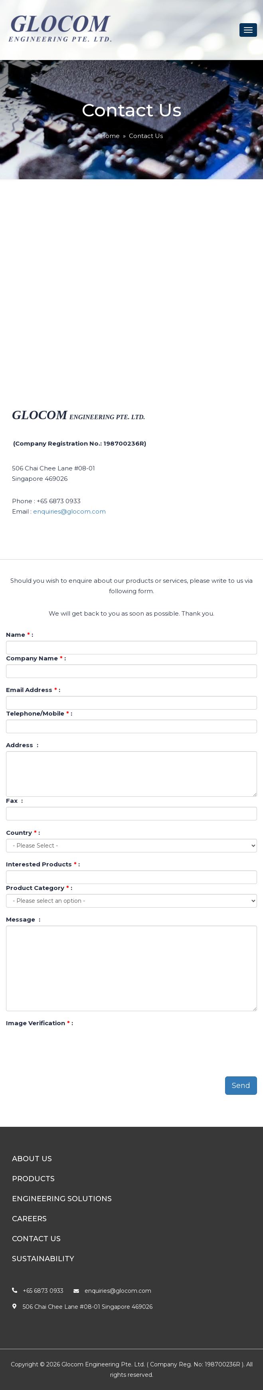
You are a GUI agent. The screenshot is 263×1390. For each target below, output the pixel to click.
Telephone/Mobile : (39, 713)
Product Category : (39, 888)
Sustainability (43, 1258)
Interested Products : (43, 864)
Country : (23, 832)
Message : (23, 919)
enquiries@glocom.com (69, 511)
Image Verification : (39, 1023)
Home (110, 136)
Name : (19, 634)
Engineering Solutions (62, 1198)
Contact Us (146, 136)
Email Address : (33, 690)
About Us (32, 1158)
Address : (22, 745)
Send (241, 1085)
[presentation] (66, 1044)
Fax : (14, 800)
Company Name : (36, 658)
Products (33, 1178)
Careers (29, 1218)
